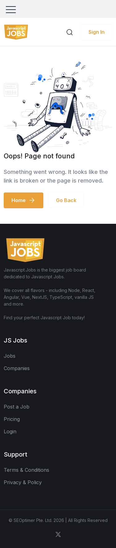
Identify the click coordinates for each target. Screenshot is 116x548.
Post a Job (16, 407)
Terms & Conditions (26, 470)
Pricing (12, 419)
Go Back (66, 200)
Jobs (9, 356)
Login (10, 431)
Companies (17, 368)
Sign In (96, 32)
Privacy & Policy (23, 482)
